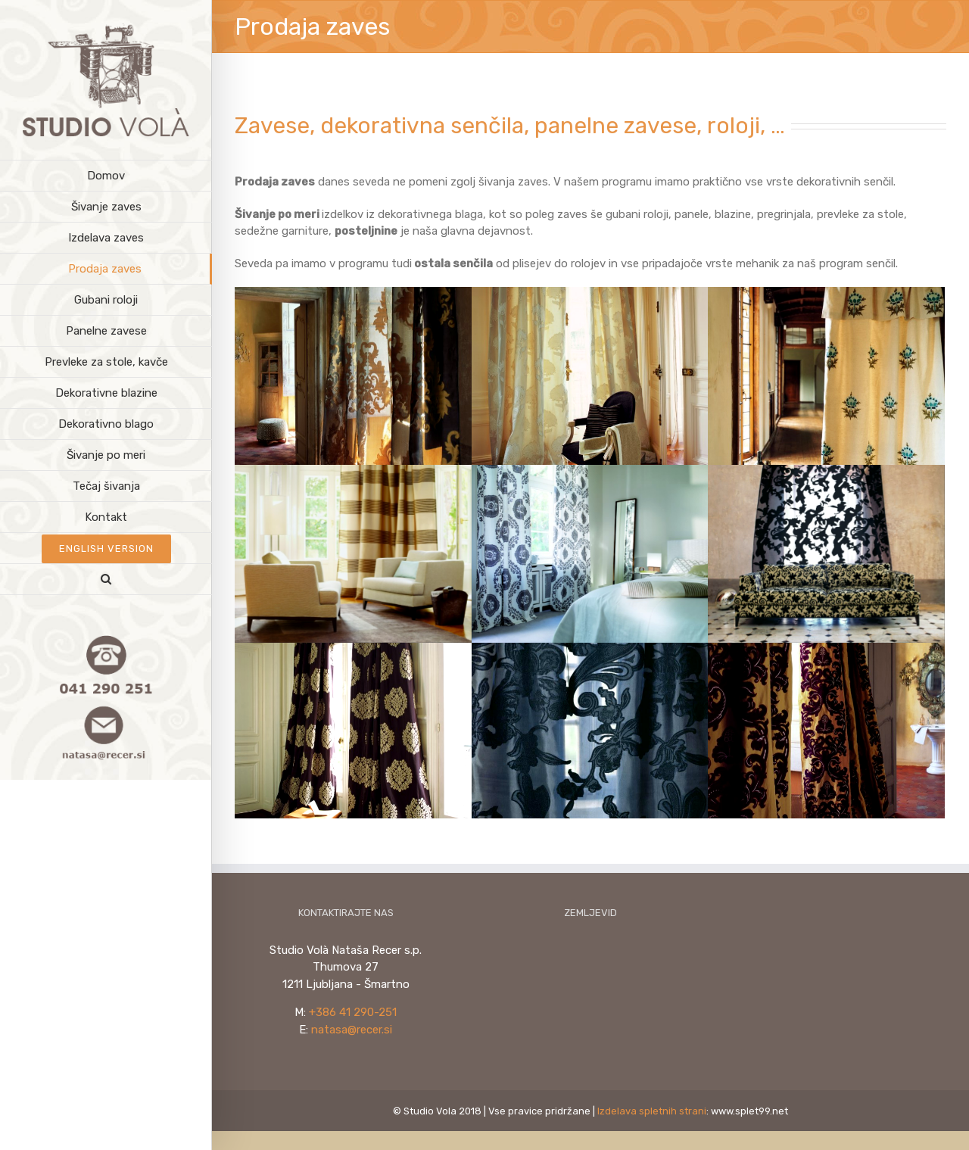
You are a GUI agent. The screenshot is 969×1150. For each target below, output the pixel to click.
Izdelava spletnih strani (651, 1108)
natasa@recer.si (351, 1027)
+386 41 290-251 (353, 1010)
